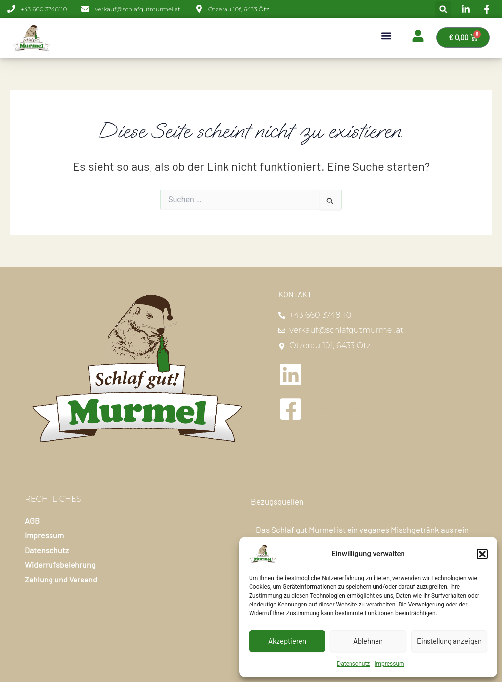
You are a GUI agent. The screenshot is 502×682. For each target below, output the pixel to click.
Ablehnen (368, 640)
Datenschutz (353, 663)
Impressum (389, 663)
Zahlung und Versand (61, 579)
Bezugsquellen (277, 501)
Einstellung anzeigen (449, 640)
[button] (482, 554)
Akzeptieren (287, 640)
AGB (32, 520)
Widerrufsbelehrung (60, 564)
